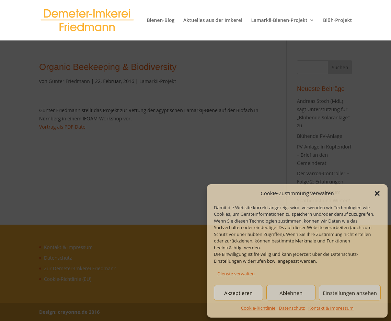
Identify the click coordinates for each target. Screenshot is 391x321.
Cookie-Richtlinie (258, 308)
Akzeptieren (238, 292)
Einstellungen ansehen (350, 292)
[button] (377, 193)
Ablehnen (290, 292)
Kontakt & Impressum (331, 308)
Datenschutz (292, 308)
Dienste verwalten (236, 274)
